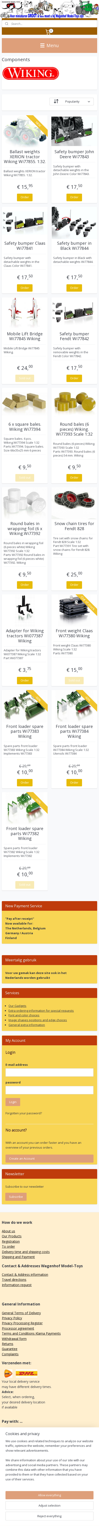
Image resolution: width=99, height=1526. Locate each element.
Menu (49, 45)
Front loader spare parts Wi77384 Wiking (74, 731)
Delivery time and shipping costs (26, 1252)
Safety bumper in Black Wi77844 (74, 246)
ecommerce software (82, 1510)
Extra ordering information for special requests (41, 1011)
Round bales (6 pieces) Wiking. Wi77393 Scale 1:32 (74, 429)
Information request (17, 1285)
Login (12, 1102)
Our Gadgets (17, 1006)
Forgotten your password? (24, 1113)
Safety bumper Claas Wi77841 (24, 246)
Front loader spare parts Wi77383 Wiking (24, 731)
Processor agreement (18, 1328)
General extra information (26, 1025)
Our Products (12, 1236)
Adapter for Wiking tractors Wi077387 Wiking (25, 635)
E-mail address (17, 1065)
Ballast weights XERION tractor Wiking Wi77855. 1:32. (25, 156)
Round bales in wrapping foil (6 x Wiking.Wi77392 (25, 528)
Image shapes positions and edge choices (37, 1020)
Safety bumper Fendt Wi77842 (74, 336)
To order (8, 1246)
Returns (7, 1344)
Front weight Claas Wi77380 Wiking (74, 633)
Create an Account (22, 1158)
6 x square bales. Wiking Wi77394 (24, 427)
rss (64, 1510)
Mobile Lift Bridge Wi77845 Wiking (25, 336)
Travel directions (14, 1279)
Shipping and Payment (18, 1257)
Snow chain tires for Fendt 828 (74, 526)
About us (8, 1231)
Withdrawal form (14, 1338)
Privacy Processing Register (22, 1323)
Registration (11, 1241)
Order (25, 197)
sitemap (54, 1510)
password (13, 1082)
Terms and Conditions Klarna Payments (31, 1333)
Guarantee (9, 1349)
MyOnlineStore (57, 1517)
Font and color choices (23, 1015)
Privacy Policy (12, 1318)
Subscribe (16, 1197)
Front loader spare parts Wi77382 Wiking (24, 833)
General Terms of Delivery (21, 1313)
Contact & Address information (25, 1274)
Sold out (24, 378)
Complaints (10, 1354)
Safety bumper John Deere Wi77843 (74, 154)
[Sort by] (72, 101)
